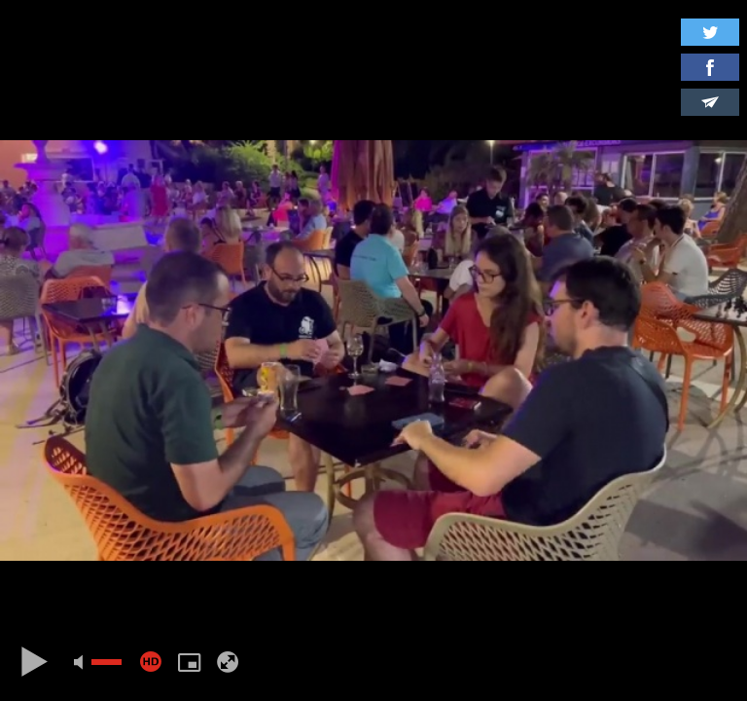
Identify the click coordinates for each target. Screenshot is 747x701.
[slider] (106, 662)
